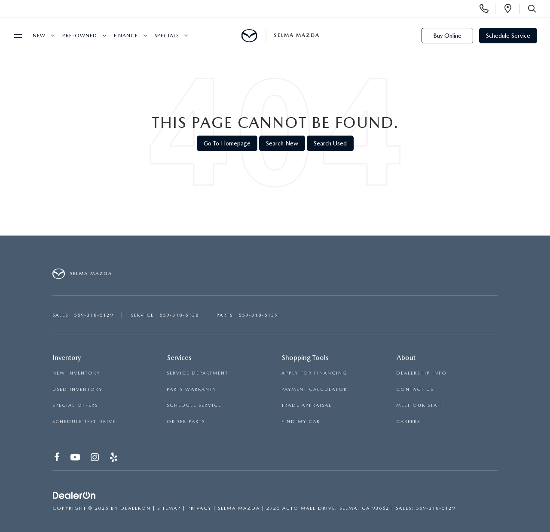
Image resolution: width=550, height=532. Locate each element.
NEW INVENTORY (76, 373)
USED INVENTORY (77, 389)
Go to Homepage (227, 143)
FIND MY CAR (300, 421)
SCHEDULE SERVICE (194, 405)
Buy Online (447, 35)
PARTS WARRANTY (191, 389)
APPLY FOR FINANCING (314, 373)
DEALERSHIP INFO (421, 373)
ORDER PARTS (186, 421)
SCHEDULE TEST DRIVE (84, 421)
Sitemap (169, 508)
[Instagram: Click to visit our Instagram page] (95, 458)
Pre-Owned (79, 36)
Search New (282, 143)
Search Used (330, 143)
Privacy (199, 508)
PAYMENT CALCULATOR (314, 389)
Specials (167, 36)
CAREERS (408, 421)
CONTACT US (415, 389)
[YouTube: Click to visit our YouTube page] (76, 458)
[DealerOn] (74, 495)
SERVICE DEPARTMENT (197, 373)
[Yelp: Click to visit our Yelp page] (114, 458)
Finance (126, 36)
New (39, 36)
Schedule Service (508, 35)
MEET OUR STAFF (419, 405)
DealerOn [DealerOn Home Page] (135, 508)
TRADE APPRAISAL (306, 405)
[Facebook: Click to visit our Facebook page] (57, 458)
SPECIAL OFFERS (75, 405)
